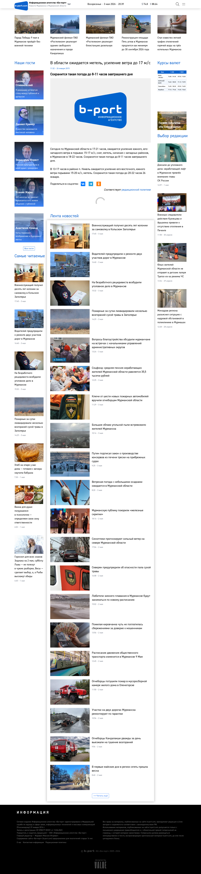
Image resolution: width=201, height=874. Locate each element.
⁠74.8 (145, 4)
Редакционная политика (56, 842)
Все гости (29, 248)
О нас (19, 842)
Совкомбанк (161, 86)
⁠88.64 (153, 4)
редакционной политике (136, 189)
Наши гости (25, 63)
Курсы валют (168, 63)
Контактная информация (33, 842)
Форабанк (161, 90)
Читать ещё (100, 795)
